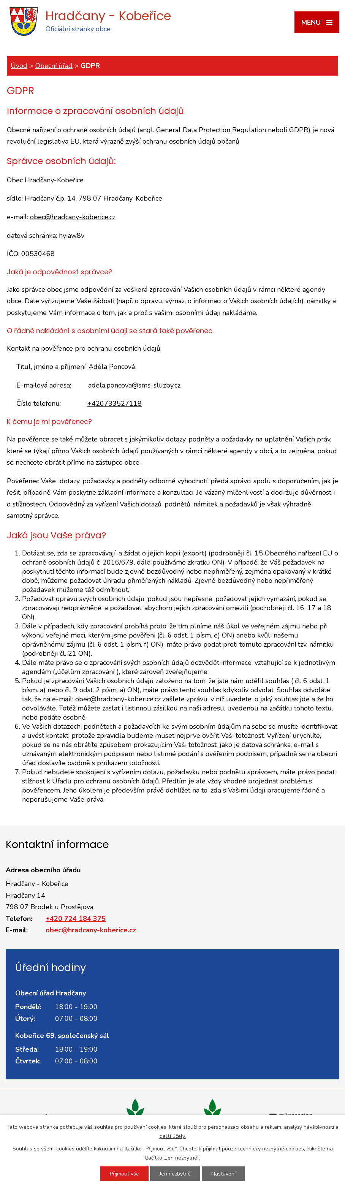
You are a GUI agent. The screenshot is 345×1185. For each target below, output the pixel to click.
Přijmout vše (124, 1173)
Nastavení (223, 1173)
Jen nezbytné (175, 1173)
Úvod (19, 65)
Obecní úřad (54, 65)
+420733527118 (114, 403)
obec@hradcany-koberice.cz (73, 216)
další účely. (173, 1136)
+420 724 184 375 (76, 918)
